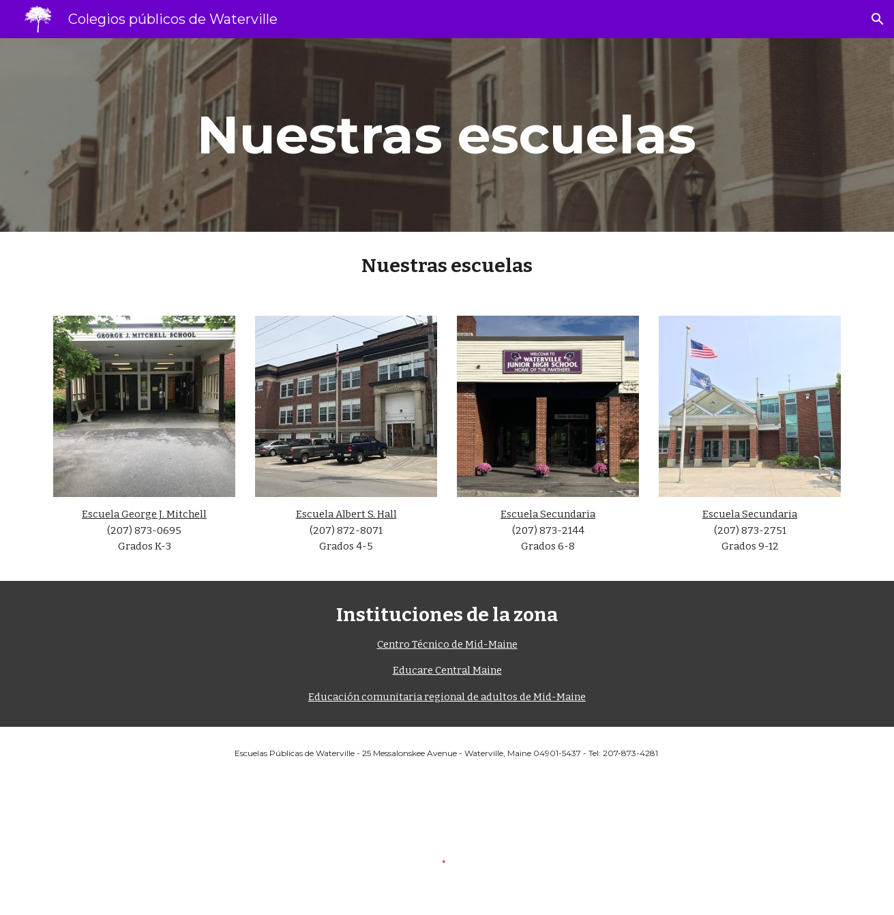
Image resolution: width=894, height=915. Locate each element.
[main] (447, 135)
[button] (877, 19)
